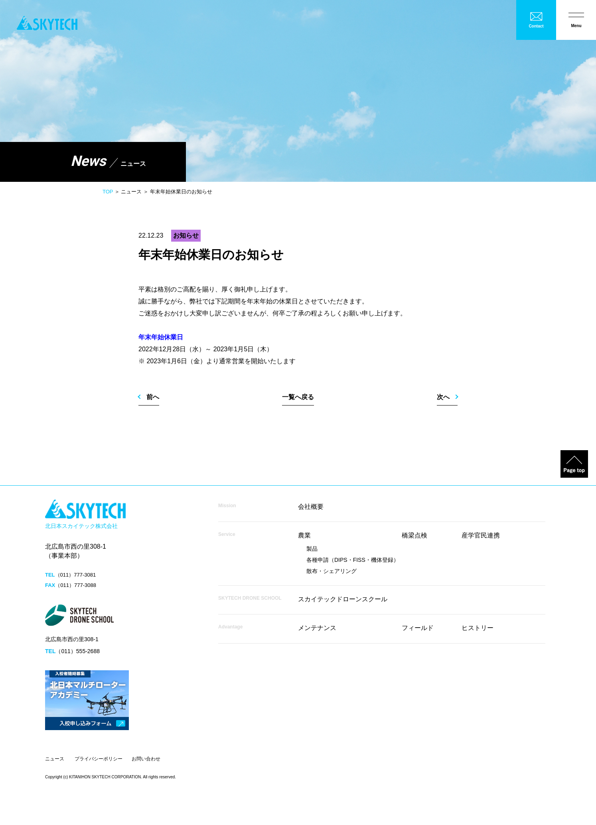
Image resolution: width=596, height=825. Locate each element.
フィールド (418, 627)
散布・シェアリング (331, 571)
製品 (312, 548)
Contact (536, 26)
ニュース (54, 759)
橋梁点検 (414, 535)
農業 (304, 535)
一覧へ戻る (298, 397)
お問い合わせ (146, 759)
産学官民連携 (481, 535)
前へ (152, 397)
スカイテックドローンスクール (342, 599)
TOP (108, 192)
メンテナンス (317, 627)
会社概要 (311, 506)
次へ (443, 397)
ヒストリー (477, 627)
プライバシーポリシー (98, 759)
